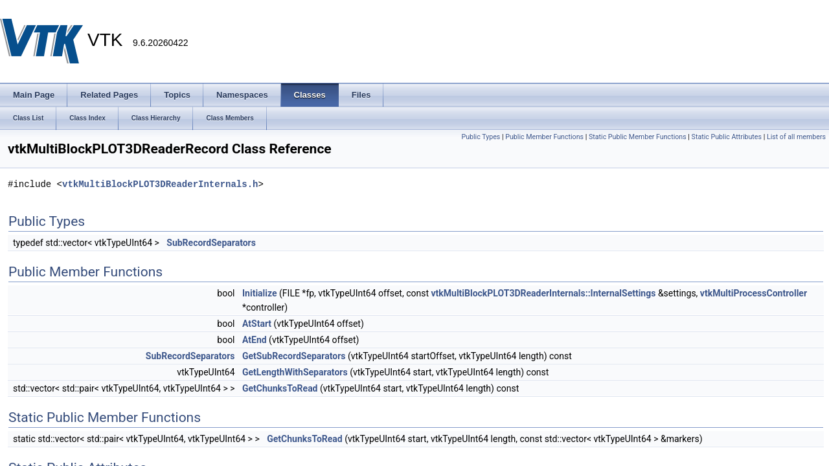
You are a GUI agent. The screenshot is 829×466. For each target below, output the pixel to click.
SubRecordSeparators (211, 243)
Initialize (259, 293)
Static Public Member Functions (638, 137)
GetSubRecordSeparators (294, 356)
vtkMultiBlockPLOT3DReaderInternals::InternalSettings (543, 293)
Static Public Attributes (727, 137)
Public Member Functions (544, 137)
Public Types (480, 137)
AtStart (256, 323)
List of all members (796, 137)
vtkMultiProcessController (753, 293)
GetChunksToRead (280, 388)
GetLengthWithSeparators (295, 372)
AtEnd (254, 340)
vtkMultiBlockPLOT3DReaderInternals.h (160, 184)
